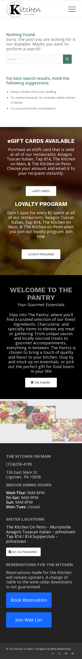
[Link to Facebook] (53, 653)
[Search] (39, 59)
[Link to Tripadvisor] (66, 653)
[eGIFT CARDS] (41, 191)
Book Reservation (29, 600)
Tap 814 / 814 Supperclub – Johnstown (32, 539)
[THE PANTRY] (41, 383)
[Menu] (70, 9)
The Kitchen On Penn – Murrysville (38, 527)
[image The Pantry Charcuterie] (13, 410)
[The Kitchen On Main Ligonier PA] (34, 9)
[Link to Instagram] (59, 653)
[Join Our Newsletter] (23, 552)
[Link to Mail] (72, 653)
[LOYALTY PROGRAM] (41, 254)
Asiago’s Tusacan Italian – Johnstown (40, 531)
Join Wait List (29, 620)
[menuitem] (70, 9)
